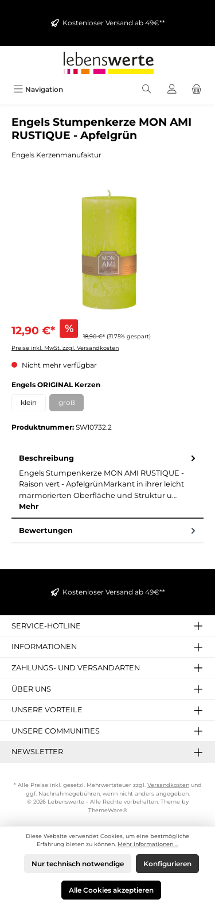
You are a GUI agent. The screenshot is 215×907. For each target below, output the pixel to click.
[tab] (107, 482)
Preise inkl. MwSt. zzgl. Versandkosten (65, 348)
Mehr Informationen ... (148, 844)
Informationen (44, 646)
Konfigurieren (167, 863)
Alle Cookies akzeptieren (111, 890)
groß (71, 404)
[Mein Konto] (172, 89)
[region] (107, 247)
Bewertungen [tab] (108, 530)
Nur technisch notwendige (78, 863)
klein (29, 402)
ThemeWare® (107, 810)
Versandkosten (168, 785)
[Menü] (38, 89)
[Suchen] (146, 89)
